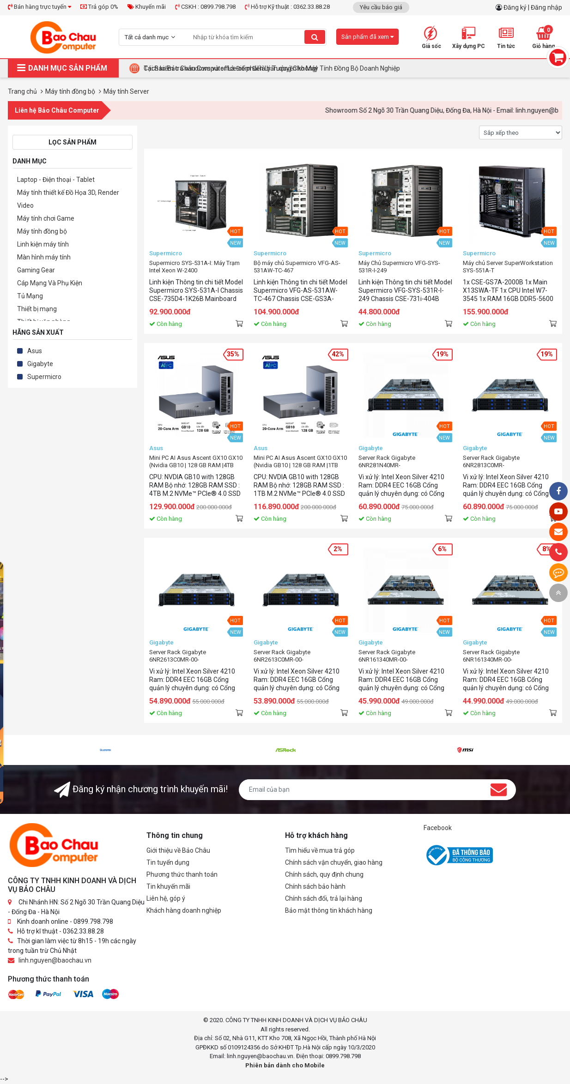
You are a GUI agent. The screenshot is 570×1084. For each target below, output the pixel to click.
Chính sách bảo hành (315, 886)
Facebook (438, 827)
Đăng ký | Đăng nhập (532, 7)
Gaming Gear (36, 270)
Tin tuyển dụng (167, 862)
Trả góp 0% (99, 6)
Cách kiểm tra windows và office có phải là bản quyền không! (230, 68)
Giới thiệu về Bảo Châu (178, 850)
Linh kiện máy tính (43, 244)
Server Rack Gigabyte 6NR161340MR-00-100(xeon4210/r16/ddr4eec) (500, 656)
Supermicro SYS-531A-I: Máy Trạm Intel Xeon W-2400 (194, 266)
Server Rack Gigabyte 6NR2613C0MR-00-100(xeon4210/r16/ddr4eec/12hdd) (301, 656)
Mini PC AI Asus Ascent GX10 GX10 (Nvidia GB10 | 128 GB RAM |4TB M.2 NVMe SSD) (196, 461)
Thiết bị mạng (37, 309)
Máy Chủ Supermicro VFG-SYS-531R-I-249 (399, 266)
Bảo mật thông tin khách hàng (328, 910)
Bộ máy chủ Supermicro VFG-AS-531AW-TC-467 (297, 266)
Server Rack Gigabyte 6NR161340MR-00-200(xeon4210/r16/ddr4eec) (395, 656)
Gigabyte (40, 363)
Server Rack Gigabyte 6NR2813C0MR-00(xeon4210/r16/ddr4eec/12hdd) (508, 461)
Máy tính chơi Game (45, 218)
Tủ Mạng (30, 296)
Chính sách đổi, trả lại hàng (323, 898)
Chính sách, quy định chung (324, 874)
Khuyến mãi (146, 6)
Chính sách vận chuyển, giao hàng (333, 862)
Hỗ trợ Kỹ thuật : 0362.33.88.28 (287, 6)
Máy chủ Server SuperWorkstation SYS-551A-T (508, 266)
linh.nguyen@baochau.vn (54, 960)
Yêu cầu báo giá (381, 7)
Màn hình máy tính (44, 257)
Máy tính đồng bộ (42, 231)
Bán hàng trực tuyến (39, 6)
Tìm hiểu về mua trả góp (320, 850)
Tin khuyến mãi (168, 886)
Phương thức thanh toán (182, 874)
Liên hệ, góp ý (165, 898)
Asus (34, 351)
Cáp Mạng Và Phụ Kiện (49, 283)
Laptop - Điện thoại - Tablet (56, 179)
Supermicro (44, 376)
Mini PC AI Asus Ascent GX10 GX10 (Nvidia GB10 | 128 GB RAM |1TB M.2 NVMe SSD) (300, 461)
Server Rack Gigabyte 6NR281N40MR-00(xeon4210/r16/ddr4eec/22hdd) (403, 461)
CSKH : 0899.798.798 (205, 6)
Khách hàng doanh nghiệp (183, 910)
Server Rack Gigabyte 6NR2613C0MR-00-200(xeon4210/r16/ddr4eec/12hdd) (196, 656)
